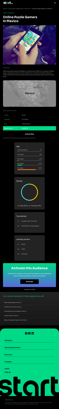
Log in (7, 369)
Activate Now (29, 134)
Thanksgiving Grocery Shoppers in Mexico (15, 311)
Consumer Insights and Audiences (19, 8)
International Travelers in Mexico (13, 307)
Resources (8, 354)
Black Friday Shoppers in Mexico (12, 302)
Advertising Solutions (12, 347)
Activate (29, 282)
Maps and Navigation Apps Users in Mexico (15, 320)
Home (5, 8)
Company (8, 362)
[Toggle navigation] (54, 3)
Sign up (8, 372)
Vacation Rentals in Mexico (11, 315)
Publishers (8, 340)
